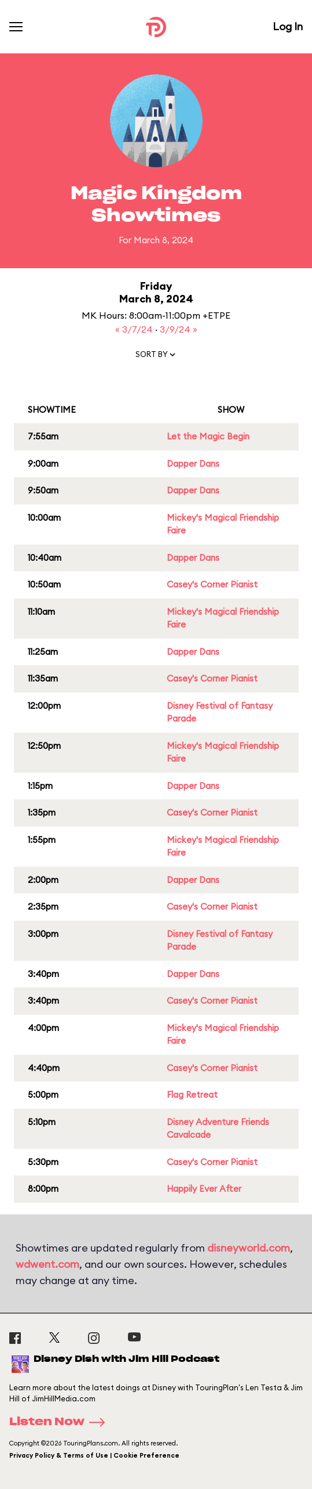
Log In (288, 26)
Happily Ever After (204, 1188)
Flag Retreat (192, 1094)
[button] (156, 357)
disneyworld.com (248, 1247)
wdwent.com (47, 1264)
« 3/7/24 (135, 329)
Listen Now (60, 1422)
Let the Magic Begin (208, 436)
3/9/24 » (178, 329)
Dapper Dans (193, 463)
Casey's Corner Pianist (212, 584)
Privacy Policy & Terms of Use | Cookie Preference (94, 1455)
